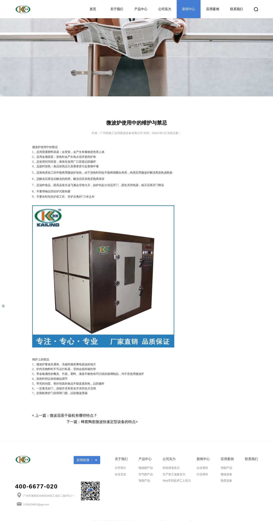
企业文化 (120, 468)
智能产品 (144, 474)
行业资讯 (202, 468)
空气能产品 (146, 468)
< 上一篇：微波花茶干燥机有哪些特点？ (64, 415)
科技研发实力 (171, 461)
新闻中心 (188, 9)
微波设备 (226, 468)
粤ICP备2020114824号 (180, 516)
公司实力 (164, 9)
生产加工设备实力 (174, 468)
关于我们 (116, 9)
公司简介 (120, 461)
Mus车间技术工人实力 (177, 474)
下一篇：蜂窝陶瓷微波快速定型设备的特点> (205, 415)
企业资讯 (202, 461)
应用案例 (212, 9)
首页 (93, 9)
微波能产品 (146, 461)
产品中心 (140, 9)
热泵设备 (226, 474)
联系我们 (236, 9)
